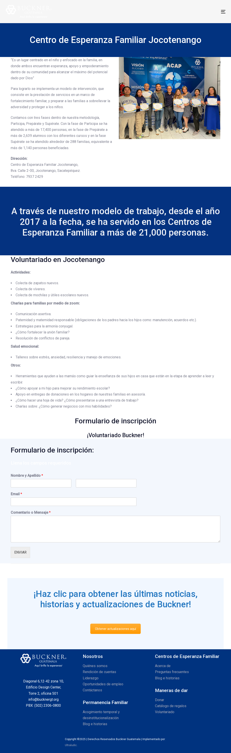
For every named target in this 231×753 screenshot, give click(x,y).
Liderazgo (91, 678)
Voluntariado (164, 712)
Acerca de (163, 666)
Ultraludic (71, 745)
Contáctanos (92, 690)
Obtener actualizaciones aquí (115, 629)
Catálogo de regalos (170, 706)
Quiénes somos (95, 666)
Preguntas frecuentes (172, 672)
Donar (159, 700)
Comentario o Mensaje (31, 512)
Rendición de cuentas (99, 672)
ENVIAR (20, 552)
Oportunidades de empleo (103, 684)
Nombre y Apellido (27, 475)
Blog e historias (95, 724)
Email (16, 494)
